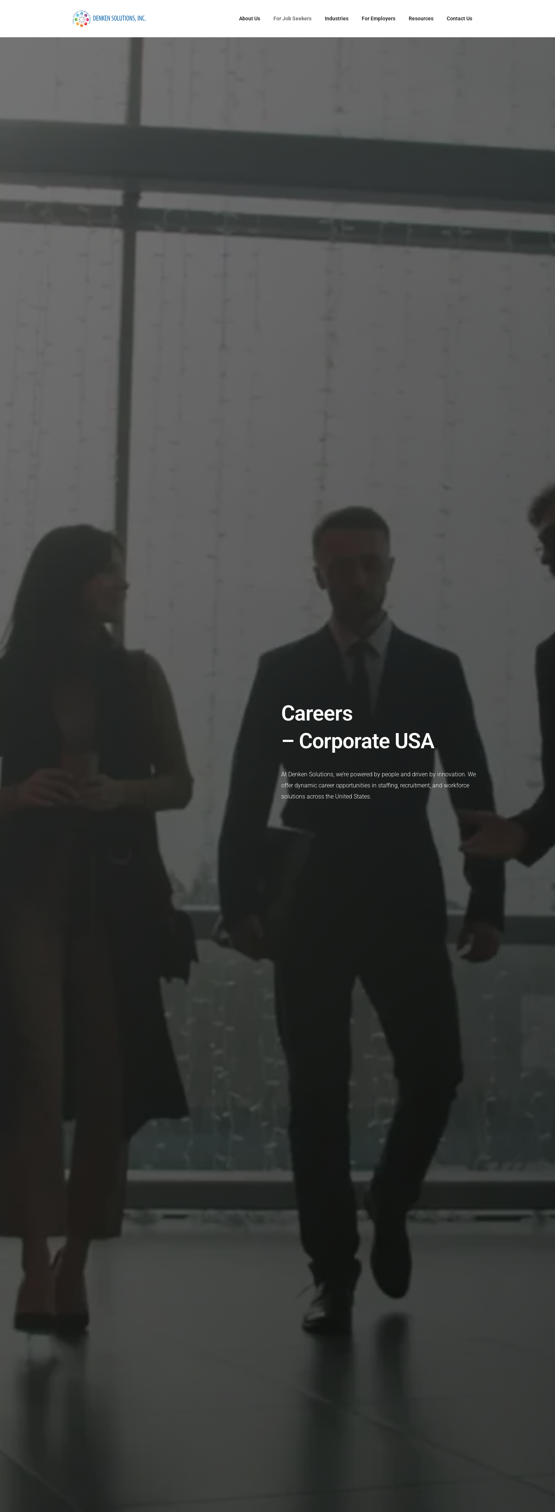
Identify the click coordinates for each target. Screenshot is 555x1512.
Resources (421, 18)
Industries (336, 18)
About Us (249, 18)
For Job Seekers (292, 18)
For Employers (378, 18)
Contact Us (459, 18)
